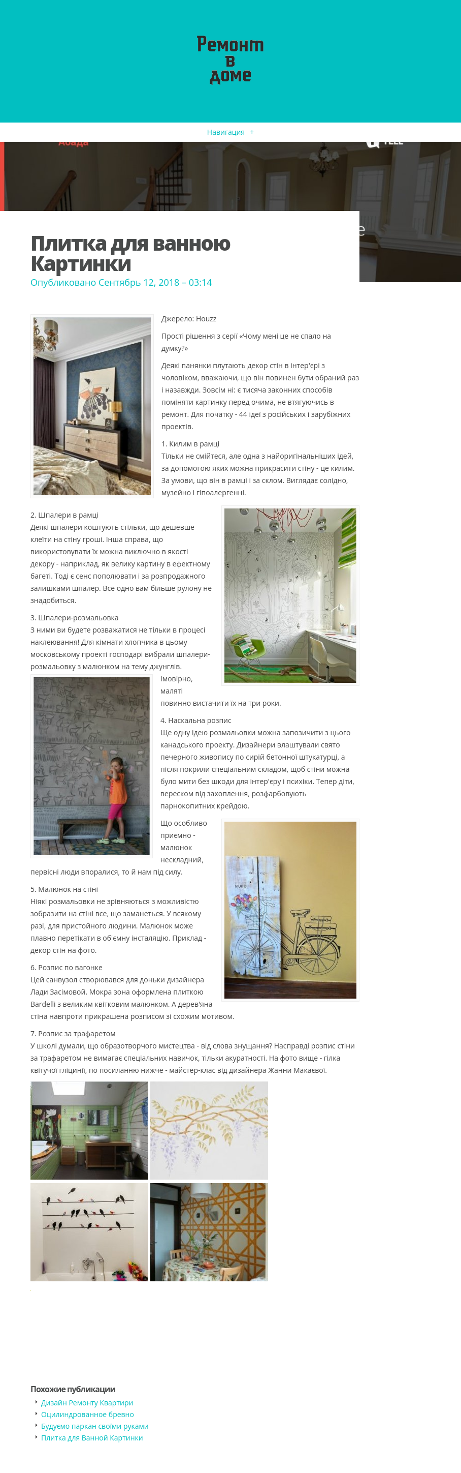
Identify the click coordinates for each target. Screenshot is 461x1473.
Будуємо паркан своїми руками (95, 1426)
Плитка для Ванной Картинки (92, 1437)
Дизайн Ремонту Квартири (87, 1402)
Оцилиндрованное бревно (87, 1414)
